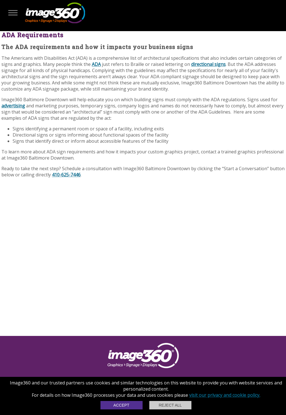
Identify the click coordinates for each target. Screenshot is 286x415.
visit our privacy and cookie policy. (224, 395)
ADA (96, 64)
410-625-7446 (66, 175)
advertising (13, 106)
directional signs (208, 64)
